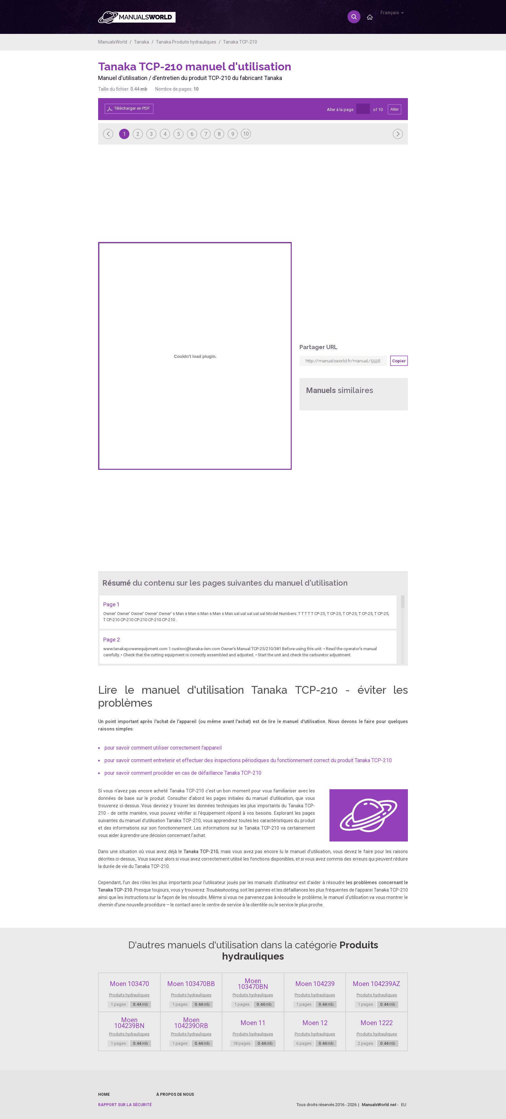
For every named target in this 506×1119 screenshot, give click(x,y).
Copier (399, 360)
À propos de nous (175, 1094)
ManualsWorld (112, 42)
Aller (394, 109)
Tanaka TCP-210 (240, 42)
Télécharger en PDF (132, 108)
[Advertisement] (382, 76)
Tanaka (141, 42)
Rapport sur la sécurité (125, 1105)
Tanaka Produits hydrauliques (186, 42)
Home (104, 1094)
